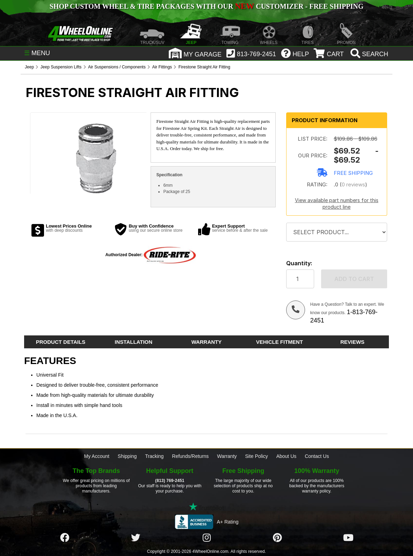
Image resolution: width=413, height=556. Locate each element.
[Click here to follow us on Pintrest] (277, 538)
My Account (96, 456)
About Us (286, 456)
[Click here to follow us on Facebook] (65, 538)
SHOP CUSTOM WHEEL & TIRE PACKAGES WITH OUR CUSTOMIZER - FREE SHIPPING (206, 6)
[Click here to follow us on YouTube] (348, 538)
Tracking (154, 456)
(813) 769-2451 (169, 480)
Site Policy (256, 456)
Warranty (227, 456)
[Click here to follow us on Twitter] (136, 538)
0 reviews (353, 184)
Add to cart (354, 278)
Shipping (127, 456)
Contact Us (317, 456)
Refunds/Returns (190, 456)
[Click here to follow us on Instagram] (206, 538)
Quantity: (299, 263)
